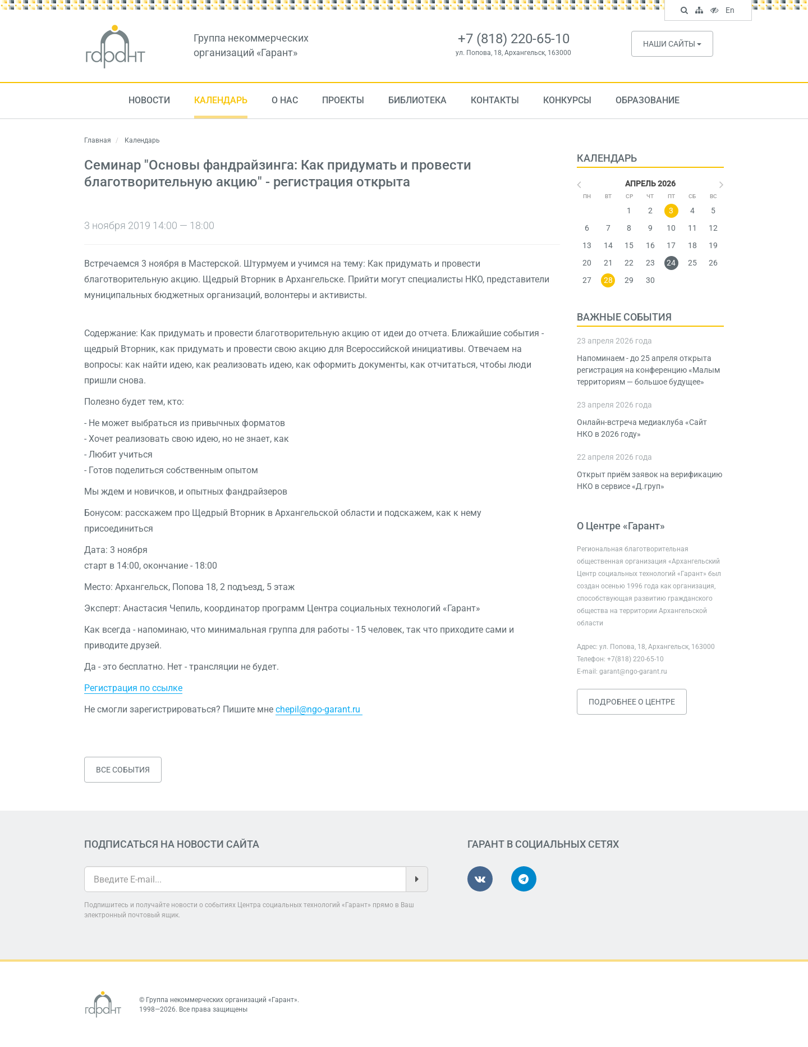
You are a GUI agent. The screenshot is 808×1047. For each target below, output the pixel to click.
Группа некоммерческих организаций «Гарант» (221, 1000)
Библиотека (417, 100)
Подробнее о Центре (632, 701)
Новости (149, 100)
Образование (648, 100)
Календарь (220, 100)
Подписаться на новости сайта (171, 844)
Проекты (343, 100)
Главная (97, 140)
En (731, 11)
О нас (285, 100)
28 (608, 280)
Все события (123, 769)
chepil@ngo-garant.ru (319, 709)
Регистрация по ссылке (133, 688)
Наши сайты (672, 43)
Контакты (495, 100)
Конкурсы (567, 100)
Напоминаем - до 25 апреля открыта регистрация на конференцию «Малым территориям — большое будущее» (648, 370)
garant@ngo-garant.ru (633, 671)
